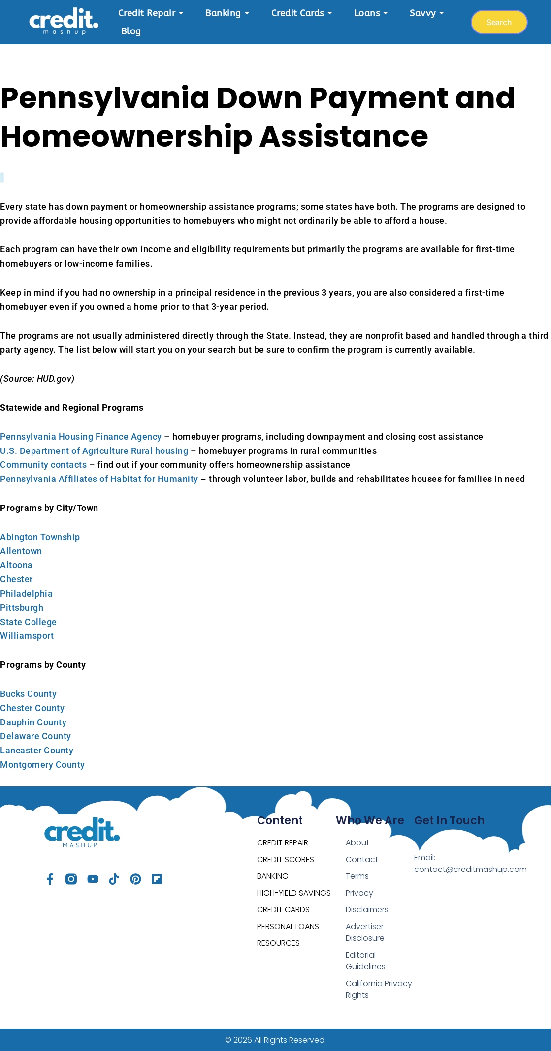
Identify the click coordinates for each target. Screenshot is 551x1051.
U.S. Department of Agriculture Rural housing (94, 451)
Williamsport (27, 636)
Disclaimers (367, 909)
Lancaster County (36, 750)
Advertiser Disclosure (365, 932)
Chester (16, 579)
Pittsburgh (21, 607)
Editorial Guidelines (366, 960)
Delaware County (35, 736)
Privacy (359, 893)
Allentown (21, 551)
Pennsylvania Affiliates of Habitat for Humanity (99, 479)
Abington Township (40, 537)
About (357, 842)
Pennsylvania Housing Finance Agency (81, 436)
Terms (357, 876)
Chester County (32, 708)
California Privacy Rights (379, 989)
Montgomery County (42, 764)
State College (28, 622)
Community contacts (43, 464)
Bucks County (28, 694)
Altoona (16, 565)
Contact (362, 859)
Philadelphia (26, 593)
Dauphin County (33, 722)
